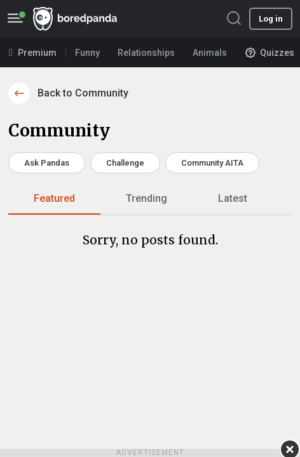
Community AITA (212, 163)
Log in (271, 18)
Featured (54, 198)
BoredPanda (75, 18)
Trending (146, 198)
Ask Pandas (46, 163)
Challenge (125, 163)
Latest (232, 198)
